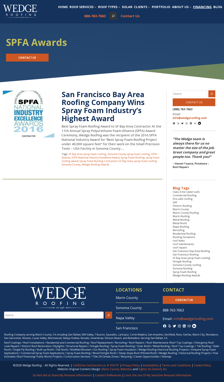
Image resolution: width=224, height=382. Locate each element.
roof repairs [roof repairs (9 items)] (180, 247)
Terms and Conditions (176, 365)
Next (219, 153)
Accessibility (151, 365)
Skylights (58, 346)
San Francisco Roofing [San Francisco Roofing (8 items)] (186, 254)
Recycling (126, 356)
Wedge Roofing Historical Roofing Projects (163, 349)
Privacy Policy (131, 365)
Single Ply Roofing (24, 349)
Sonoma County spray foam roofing (128, 154)
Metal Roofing (161, 346)
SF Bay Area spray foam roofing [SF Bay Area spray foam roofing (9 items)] (191, 258)
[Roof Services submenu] (95, 7)
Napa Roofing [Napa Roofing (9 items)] (181, 226)
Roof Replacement (102, 342)
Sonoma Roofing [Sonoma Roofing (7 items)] (182, 268)
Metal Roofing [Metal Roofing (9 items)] (181, 219)
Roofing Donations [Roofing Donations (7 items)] (184, 237)
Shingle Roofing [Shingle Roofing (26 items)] (182, 261)
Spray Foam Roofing (133, 157)
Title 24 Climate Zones (105, 356)
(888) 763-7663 (182, 109)
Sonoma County (129, 307)
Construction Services (77, 356)
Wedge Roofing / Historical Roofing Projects (185, 353)
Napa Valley (125, 318)
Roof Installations (33, 342)
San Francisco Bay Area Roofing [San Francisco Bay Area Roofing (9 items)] (191, 251)
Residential (52, 342)
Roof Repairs (136, 342)
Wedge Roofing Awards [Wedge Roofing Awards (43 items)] (186, 275)
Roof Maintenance (157, 342)
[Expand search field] (113, 16)
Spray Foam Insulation (123, 349)
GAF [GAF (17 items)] (175, 202)
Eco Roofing (100, 349)
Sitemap (166, 356)
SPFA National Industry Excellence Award (95, 157)
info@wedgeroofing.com (193, 318)
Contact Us (130, 16)
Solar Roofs (144, 346)
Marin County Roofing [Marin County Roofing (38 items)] (186, 212)
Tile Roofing (204, 346)
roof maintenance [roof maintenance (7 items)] (183, 244)
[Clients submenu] (149, 7)
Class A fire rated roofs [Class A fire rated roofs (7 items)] (186, 192)
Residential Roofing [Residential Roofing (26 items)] (184, 233)
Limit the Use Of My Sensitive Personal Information (157, 375)
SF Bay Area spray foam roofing (87, 154)
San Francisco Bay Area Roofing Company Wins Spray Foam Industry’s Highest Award (103, 106)
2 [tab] (194, 172)
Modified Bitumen (80, 349)
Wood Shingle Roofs (105, 353)
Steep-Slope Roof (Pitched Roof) (138, 353)
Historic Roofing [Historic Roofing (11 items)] (182, 206)
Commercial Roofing (77, 342)
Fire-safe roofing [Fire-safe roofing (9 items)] (183, 199)
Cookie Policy (202, 365)
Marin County (127, 297)
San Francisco (127, 328)
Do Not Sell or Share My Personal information (62, 375)
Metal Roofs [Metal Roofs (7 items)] (180, 223)
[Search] (211, 93)
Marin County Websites (117, 369)
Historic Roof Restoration (37, 346)
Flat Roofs (62, 349)
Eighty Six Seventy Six (153, 369)
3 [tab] (198, 172)
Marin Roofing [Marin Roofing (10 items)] (181, 216)
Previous (168, 153)
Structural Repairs (77, 346)
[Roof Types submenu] (119, 7)
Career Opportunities (146, 356)
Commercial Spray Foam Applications (42, 353)
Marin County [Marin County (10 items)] (181, 209)
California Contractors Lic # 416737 (96, 365)
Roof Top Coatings (181, 342)
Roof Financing (26, 356)
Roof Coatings (12, 342)
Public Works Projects (49, 356)
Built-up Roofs (45, 349)
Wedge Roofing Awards (95, 164)
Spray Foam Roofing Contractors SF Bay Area (106, 161)
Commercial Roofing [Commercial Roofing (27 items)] (185, 195)
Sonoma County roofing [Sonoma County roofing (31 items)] (187, 265)
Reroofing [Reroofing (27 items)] (179, 230)
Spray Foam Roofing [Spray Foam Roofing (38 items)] (185, 272)
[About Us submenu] (190, 7)
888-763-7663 (95, 16)
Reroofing (121, 342)
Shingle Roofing (99, 346)
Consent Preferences (108, 375)
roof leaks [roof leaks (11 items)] (179, 240)
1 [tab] (189, 172)
